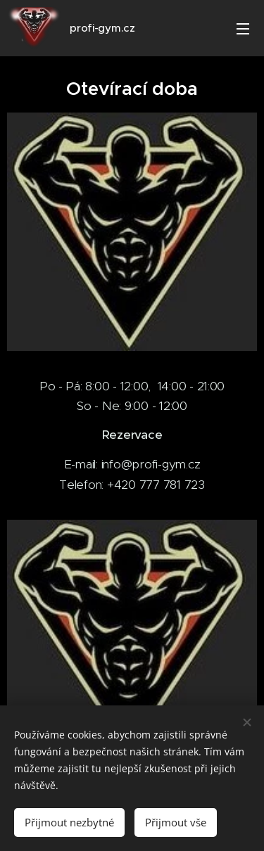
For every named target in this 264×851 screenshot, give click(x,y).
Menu (243, 29)
